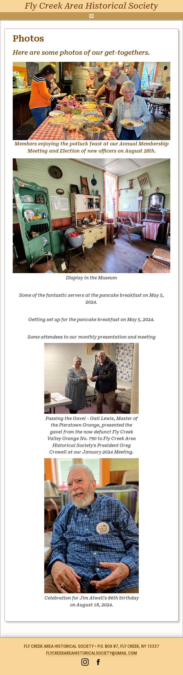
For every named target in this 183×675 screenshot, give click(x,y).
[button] (91, 16)
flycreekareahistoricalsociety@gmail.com (91, 653)
